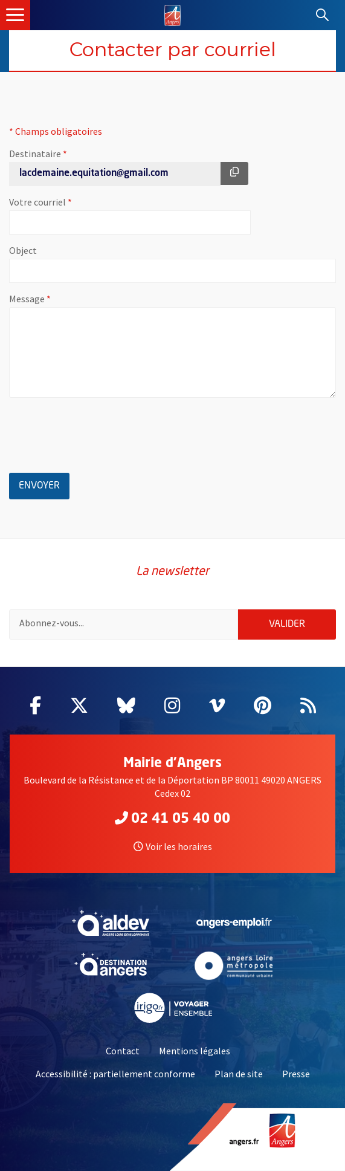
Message (67, 299)
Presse (296, 1074)
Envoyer (44, 484)
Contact (123, 1051)
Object (23, 250)
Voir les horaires (173, 846)
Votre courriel (78, 202)
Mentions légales (194, 1051)
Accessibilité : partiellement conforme (115, 1074)
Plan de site (238, 1074)
